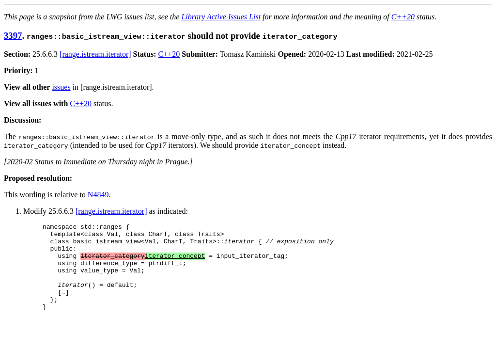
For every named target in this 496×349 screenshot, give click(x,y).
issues (61, 87)
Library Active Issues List (221, 17)
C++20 (403, 17)
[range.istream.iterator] (95, 54)
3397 (13, 36)
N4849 (98, 194)
